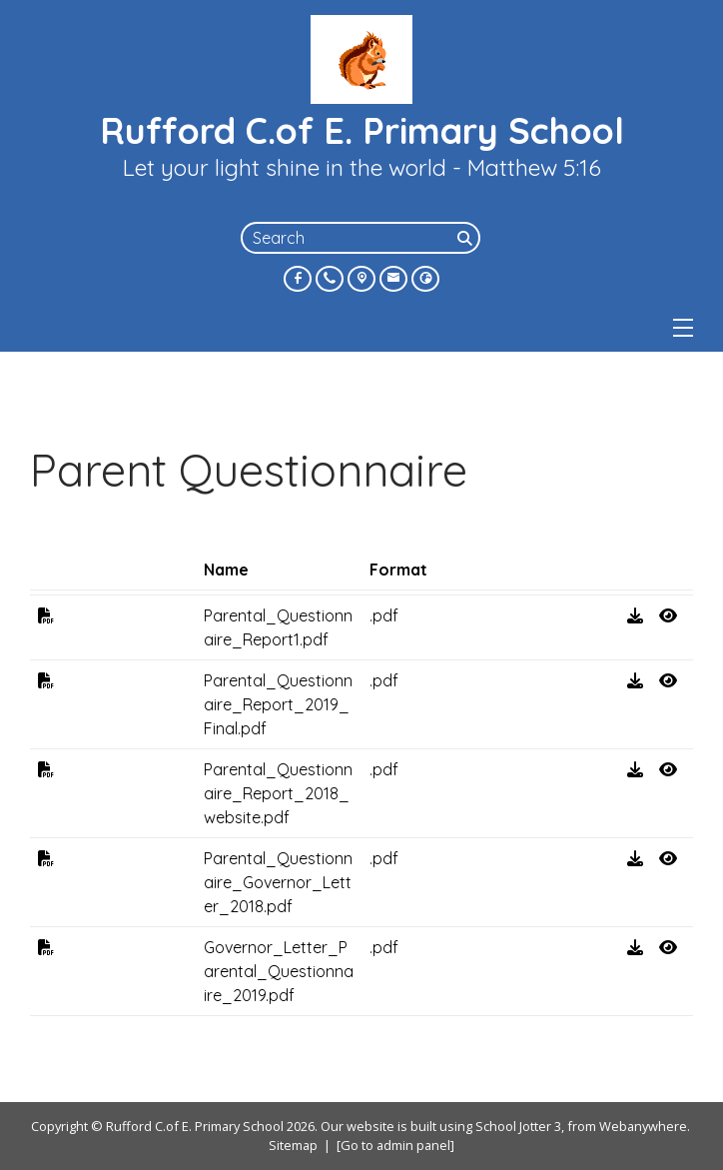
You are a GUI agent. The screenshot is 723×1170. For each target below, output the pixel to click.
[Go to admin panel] (395, 1145)
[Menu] (683, 328)
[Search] (466, 238)
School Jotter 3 (518, 1126)
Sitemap (293, 1145)
